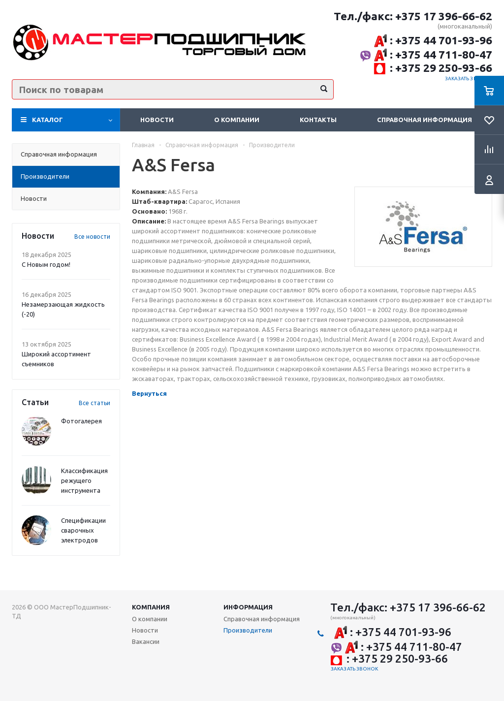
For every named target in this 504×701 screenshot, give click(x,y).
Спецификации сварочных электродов (83, 530)
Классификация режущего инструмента (84, 480)
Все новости (92, 236)
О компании (236, 119)
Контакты (318, 119)
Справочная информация (424, 119)
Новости (157, 119)
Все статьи (94, 403)
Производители (247, 630)
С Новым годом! (46, 264)
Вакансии (145, 641)
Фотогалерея (81, 420)
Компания (151, 607)
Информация (248, 607)
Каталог (47, 119)
